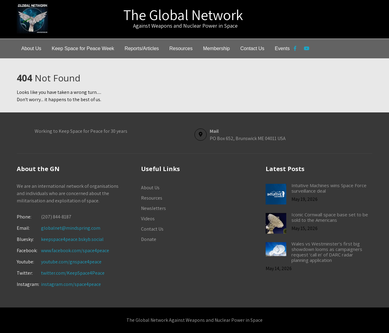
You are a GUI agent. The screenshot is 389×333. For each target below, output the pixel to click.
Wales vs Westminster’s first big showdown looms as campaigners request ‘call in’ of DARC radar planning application (326, 252)
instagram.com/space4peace (71, 284)
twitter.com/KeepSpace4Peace (73, 273)
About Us (31, 48)
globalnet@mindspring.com (58, 228)
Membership (216, 48)
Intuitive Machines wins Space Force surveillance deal (329, 188)
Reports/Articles (142, 48)
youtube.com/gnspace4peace (71, 262)
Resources (180, 48)
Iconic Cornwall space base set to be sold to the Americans (329, 217)
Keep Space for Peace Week (83, 48)
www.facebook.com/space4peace (75, 250)
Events (282, 48)
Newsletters (153, 208)
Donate (148, 239)
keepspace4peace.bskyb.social (72, 239)
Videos (148, 218)
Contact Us (252, 48)
